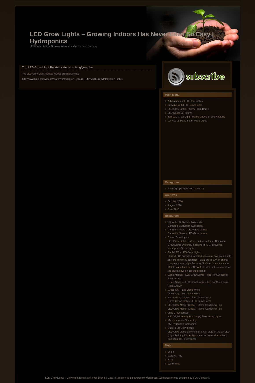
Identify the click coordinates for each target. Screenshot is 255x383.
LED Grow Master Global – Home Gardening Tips (195, 305)
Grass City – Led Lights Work (184, 289)
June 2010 (173, 209)
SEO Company (201, 377)
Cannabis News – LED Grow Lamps (187, 229)
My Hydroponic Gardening (182, 320)
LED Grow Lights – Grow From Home (188, 109)
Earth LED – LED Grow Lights (184, 252)
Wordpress (151, 377)
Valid (175, 355)
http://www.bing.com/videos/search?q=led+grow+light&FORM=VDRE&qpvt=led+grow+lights (72, 79)
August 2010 (175, 205)
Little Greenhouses (178, 312)
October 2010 (175, 201)
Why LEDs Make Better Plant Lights (187, 120)
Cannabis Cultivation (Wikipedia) (185, 222)
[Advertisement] (190, 152)
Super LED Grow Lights (181, 328)
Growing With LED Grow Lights (185, 105)
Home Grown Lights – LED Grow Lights (189, 297)
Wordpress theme (168, 377)
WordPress (174, 363)
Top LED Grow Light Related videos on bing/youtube (57, 67)
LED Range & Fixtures (180, 113)
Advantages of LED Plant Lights (185, 101)
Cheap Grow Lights (178, 237)
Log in (171, 351)
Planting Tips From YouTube (183, 188)
